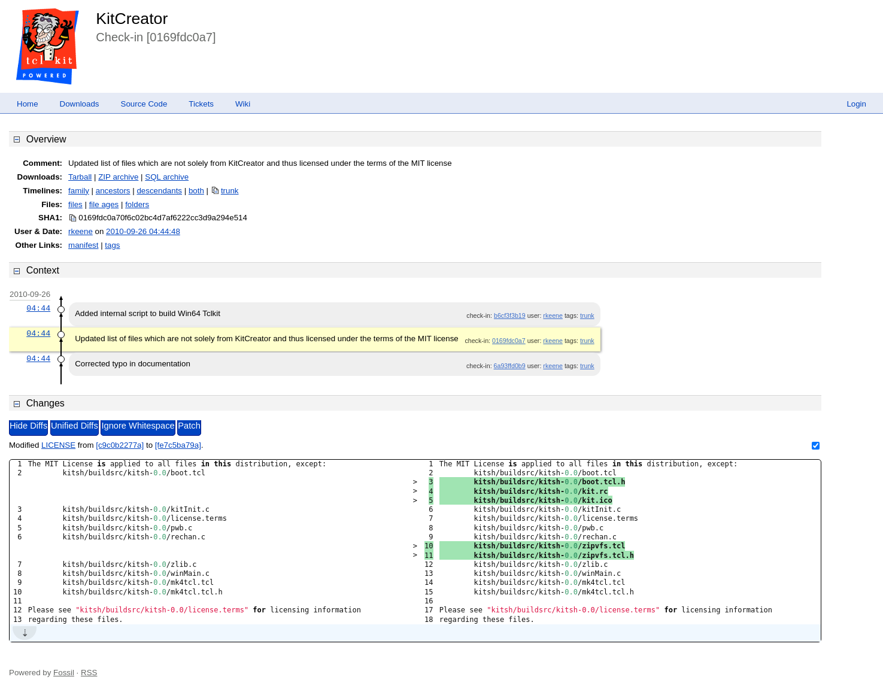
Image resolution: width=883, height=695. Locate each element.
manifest (83, 245)
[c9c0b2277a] (120, 445)
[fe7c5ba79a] (178, 445)
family (78, 190)
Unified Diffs (74, 425)
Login (856, 103)
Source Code (144, 103)
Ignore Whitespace (137, 425)
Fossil (63, 672)
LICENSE (58, 445)
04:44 (38, 308)
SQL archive (167, 176)
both (196, 190)
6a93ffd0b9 (510, 365)
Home (27, 103)
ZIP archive (118, 176)
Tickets (201, 103)
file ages (104, 204)
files (75, 204)
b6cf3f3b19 (510, 315)
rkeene (80, 231)
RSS (89, 672)
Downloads (79, 103)
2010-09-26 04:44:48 (143, 231)
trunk (230, 190)
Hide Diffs (28, 425)
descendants (159, 190)
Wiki (242, 103)
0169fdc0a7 (509, 340)
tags (112, 245)
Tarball (80, 176)
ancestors (113, 190)
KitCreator (132, 19)
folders (137, 204)
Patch (189, 425)
